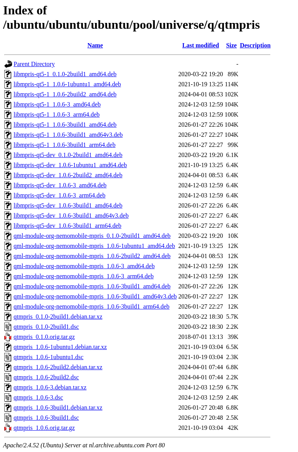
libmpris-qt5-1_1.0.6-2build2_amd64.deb (65, 94)
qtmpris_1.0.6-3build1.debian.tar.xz (58, 407)
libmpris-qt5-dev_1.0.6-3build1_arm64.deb (67, 225)
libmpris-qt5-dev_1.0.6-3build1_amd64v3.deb (71, 215)
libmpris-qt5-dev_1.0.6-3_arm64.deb (60, 195)
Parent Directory (34, 64)
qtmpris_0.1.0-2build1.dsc (46, 326)
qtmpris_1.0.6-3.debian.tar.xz (50, 387)
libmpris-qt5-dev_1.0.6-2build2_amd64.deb (68, 175)
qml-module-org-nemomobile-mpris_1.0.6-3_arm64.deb (84, 276)
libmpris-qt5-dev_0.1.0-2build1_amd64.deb (68, 155)
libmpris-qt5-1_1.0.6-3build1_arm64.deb (65, 144)
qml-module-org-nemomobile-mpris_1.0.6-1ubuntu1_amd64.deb (94, 246)
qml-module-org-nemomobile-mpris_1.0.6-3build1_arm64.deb (92, 306)
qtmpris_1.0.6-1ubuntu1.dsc (48, 357)
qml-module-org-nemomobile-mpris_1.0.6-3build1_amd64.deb (92, 286)
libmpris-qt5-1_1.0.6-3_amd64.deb (57, 104)
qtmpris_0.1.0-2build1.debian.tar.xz (58, 316)
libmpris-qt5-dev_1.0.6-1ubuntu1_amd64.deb (70, 165)
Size (231, 45)
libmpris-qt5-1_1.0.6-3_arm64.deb (57, 114)
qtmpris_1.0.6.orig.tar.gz (44, 427)
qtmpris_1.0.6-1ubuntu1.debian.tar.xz (60, 347)
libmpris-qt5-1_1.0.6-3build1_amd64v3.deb (68, 134)
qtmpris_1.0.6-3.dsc (38, 397)
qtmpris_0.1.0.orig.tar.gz (44, 336)
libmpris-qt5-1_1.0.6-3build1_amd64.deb (65, 124)
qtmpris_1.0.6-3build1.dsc (46, 417)
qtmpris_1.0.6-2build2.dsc (46, 377)
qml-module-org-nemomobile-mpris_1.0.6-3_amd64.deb (84, 266)
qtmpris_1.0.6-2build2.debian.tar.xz (58, 367)
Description (255, 45)
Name (95, 45)
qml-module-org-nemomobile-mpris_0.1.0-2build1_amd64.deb (92, 235)
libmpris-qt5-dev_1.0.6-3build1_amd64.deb (68, 205)
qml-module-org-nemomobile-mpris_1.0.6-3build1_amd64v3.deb (95, 296)
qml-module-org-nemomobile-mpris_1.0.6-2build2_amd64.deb (92, 256)
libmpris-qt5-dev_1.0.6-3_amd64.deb (60, 185)
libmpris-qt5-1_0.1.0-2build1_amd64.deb (65, 74)
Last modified (200, 45)
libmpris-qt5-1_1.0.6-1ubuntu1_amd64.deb (67, 84)
